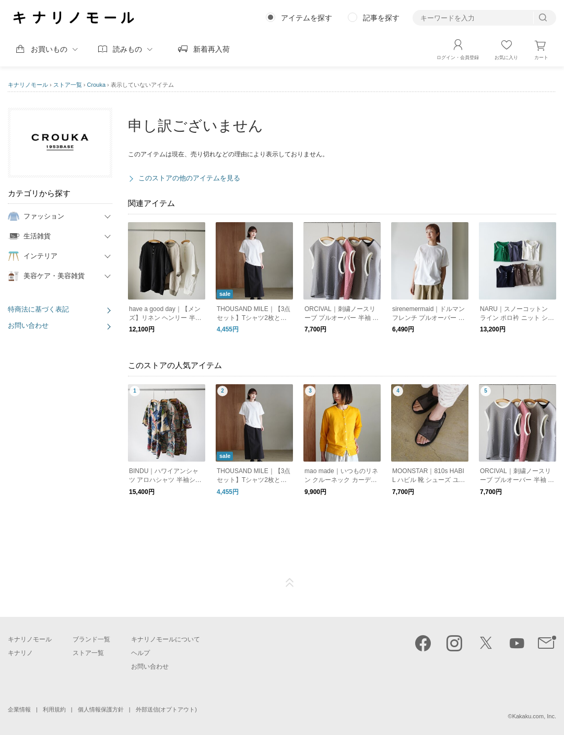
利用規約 (54, 709)
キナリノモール (28, 85)
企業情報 (19, 709)
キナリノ (20, 653)
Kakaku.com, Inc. (534, 716)
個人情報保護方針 (101, 709)
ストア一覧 (67, 85)
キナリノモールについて (165, 639)
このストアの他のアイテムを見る (189, 178)
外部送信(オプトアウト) (166, 709)
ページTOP (290, 583)
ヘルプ (140, 653)
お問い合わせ (28, 325)
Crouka (96, 85)
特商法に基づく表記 (38, 309)
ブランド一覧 (91, 639)
